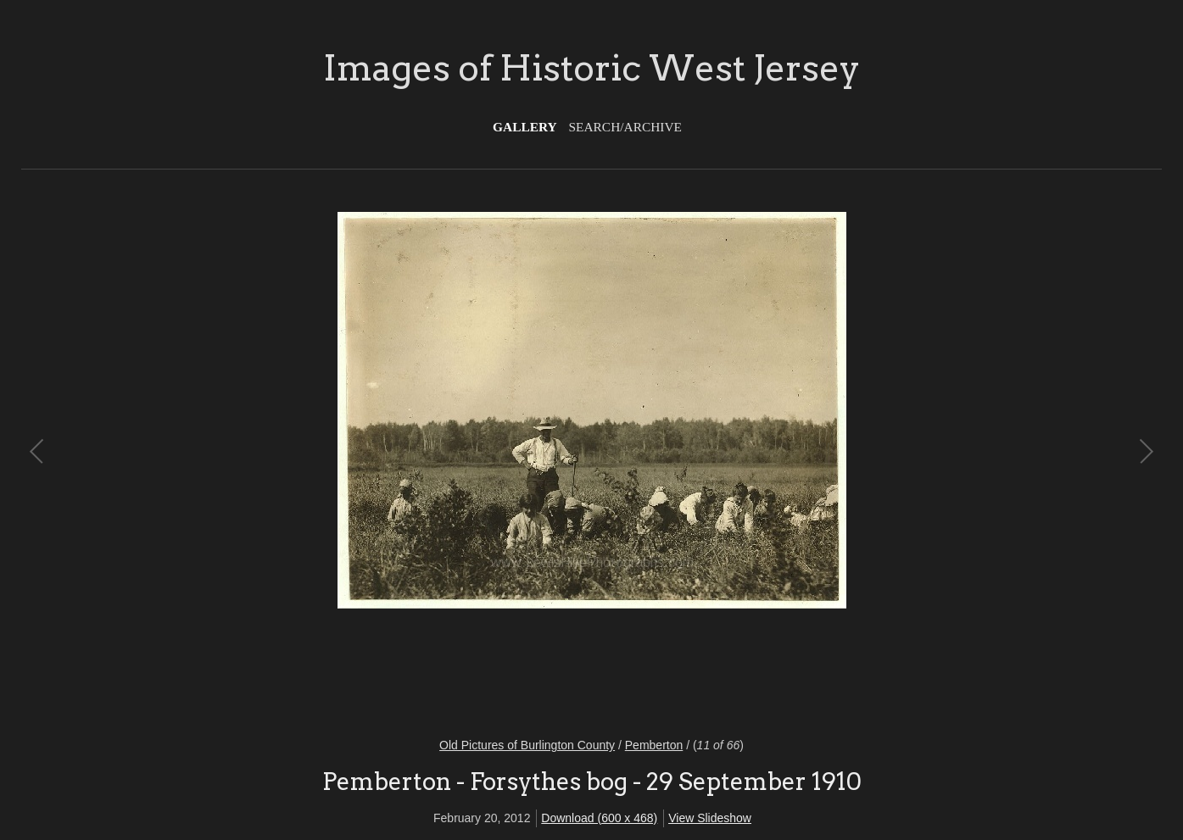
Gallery (525, 127)
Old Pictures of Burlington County (527, 745)
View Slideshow (709, 818)
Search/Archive (625, 127)
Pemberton (654, 745)
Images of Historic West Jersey (591, 68)
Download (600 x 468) (599, 818)
